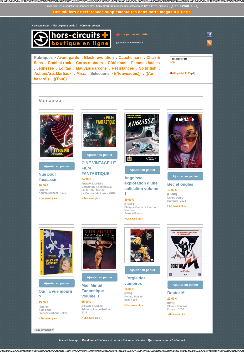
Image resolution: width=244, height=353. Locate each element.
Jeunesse (45, 68)
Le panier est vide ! (136, 34)
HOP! (173, 62)
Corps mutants (90, 63)
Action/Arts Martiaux (52, 74)
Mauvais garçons (91, 68)
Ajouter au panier (57, 166)
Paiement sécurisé (134, 340)
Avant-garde (68, 58)
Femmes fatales (145, 63)
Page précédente (44, 329)
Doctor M (176, 293)
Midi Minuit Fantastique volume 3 (92, 290)
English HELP (180, 73)
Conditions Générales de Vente (101, 340)
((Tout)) (60, 79)
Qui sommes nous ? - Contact (166, 340)
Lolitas (65, 68)
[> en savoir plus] (184, 6)
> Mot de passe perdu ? (64, 25)
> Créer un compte (89, 25)
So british (148, 68)
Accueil (122, 42)
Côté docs (117, 63)
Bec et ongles (180, 184)
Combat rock (59, 63)
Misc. (81, 74)
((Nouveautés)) (127, 74)
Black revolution (99, 58)
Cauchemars (134, 42)
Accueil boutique (70, 340)
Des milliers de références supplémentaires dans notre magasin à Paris (122, 12)
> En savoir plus (48, 198)
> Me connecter (40, 25)
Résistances (123, 68)
